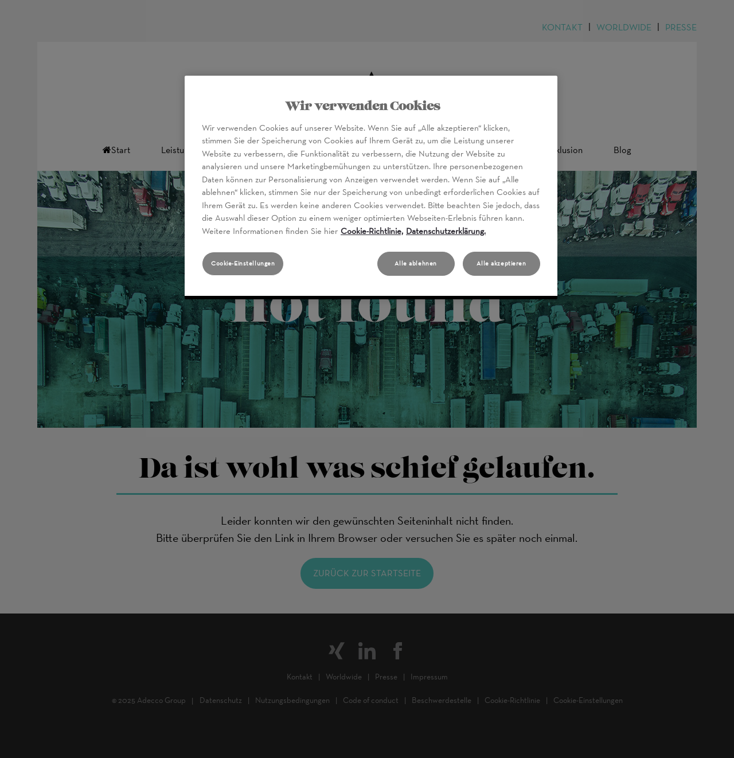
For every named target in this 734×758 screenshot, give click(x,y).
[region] (371, 187)
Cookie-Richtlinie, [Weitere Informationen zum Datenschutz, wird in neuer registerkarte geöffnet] (372, 230)
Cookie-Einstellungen (243, 263)
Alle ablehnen (415, 263)
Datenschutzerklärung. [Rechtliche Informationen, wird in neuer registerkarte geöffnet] (446, 230)
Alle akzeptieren (501, 263)
